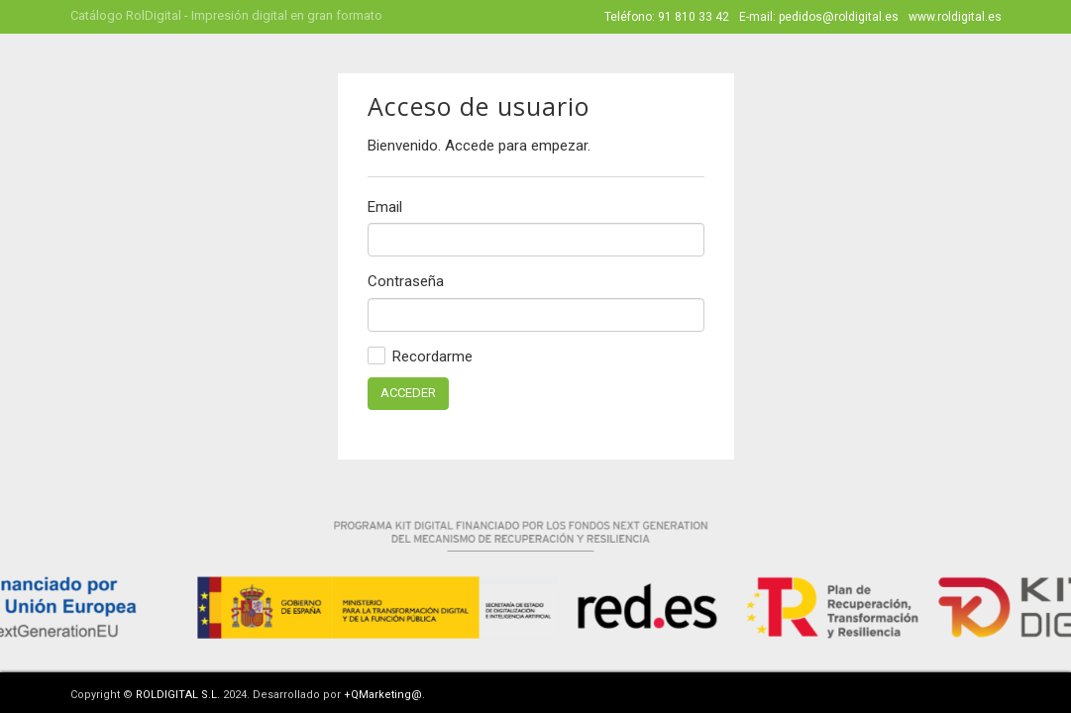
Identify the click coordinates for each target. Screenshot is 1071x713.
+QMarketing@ (383, 694)
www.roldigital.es (955, 17)
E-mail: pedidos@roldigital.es (819, 17)
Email (385, 207)
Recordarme (420, 356)
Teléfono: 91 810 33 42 (666, 17)
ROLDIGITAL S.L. (178, 694)
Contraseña (406, 281)
